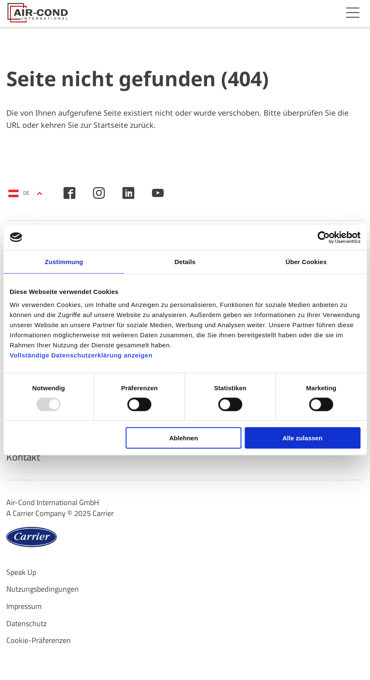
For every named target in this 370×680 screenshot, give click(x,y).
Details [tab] (185, 261)
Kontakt (23, 456)
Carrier (103, 513)
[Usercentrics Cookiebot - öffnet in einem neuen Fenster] (323, 237)
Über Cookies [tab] (306, 261)
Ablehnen (183, 438)
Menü (352, 12)
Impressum (24, 606)
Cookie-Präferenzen (38, 640)
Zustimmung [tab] (64, 261)
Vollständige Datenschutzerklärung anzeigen (81, 355)
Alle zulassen (302, 438)
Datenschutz (26, 623)
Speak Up (21, 572)
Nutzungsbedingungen (42, 589)
